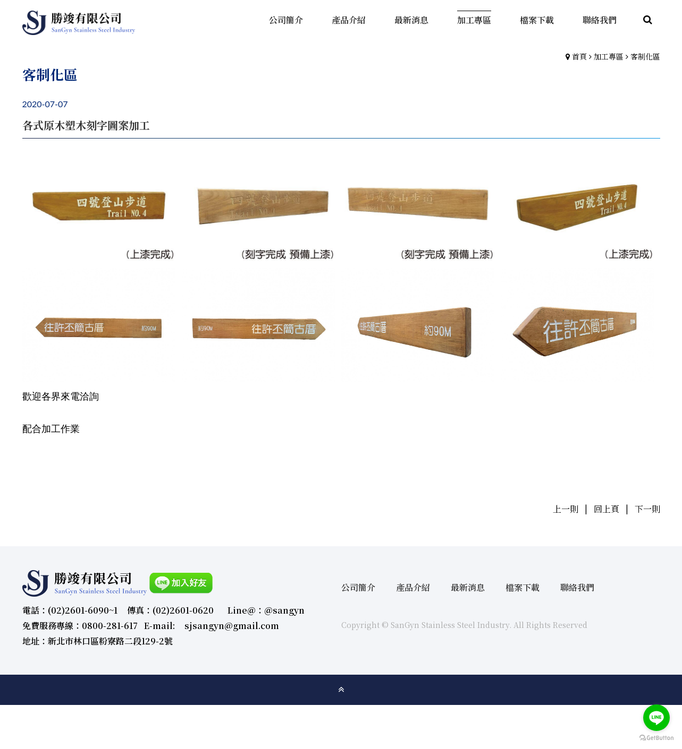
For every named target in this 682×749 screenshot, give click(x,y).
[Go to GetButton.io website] (656, 738)
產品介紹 (413, 587)
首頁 (579, 56)
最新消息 (468, 587)
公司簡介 (358, 587)
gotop (341, 689)
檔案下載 (523, 587)
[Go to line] (656, 717)
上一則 (565, 509)
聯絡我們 (577, 587)
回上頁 (606, 509)
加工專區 (609, 56)
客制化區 (645, 56)
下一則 (647, 509)
